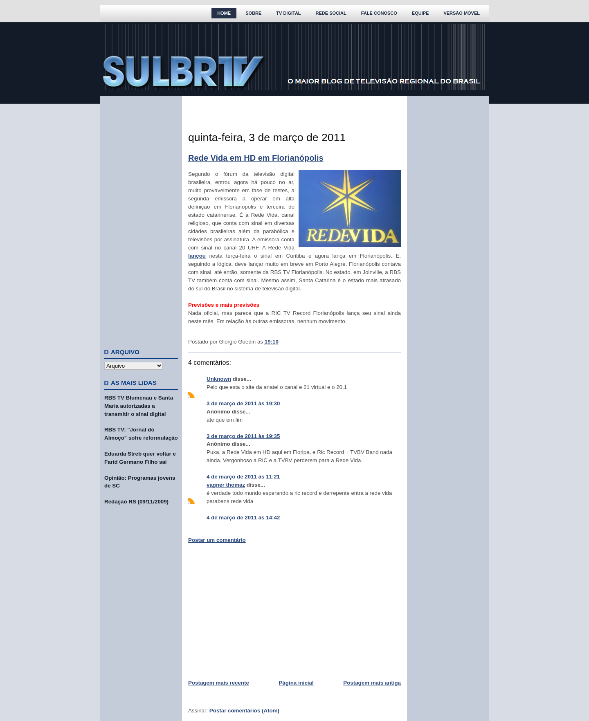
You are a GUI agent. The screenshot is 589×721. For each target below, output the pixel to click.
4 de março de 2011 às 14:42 (243, 517)
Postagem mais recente (218, 683)
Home (224, 13)
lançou (197, 256)
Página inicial (296, 683)
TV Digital (288, 13)
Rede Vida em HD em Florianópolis (256, 157)
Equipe (420, 13)
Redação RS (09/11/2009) (136, 502)
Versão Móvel (461, 13)
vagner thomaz (226, 485)
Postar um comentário (217, 540)
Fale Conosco (379, 13)
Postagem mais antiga (372, 683)
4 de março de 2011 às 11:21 (243, 477)
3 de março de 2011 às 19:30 (243, 403)
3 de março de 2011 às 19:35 (243, 436)
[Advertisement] (141, 218)
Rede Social (331, 13)
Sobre (253, 13)
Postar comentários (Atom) (244, 711)
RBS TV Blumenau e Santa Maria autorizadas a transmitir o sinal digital (138, 406)
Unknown (219, 379)
